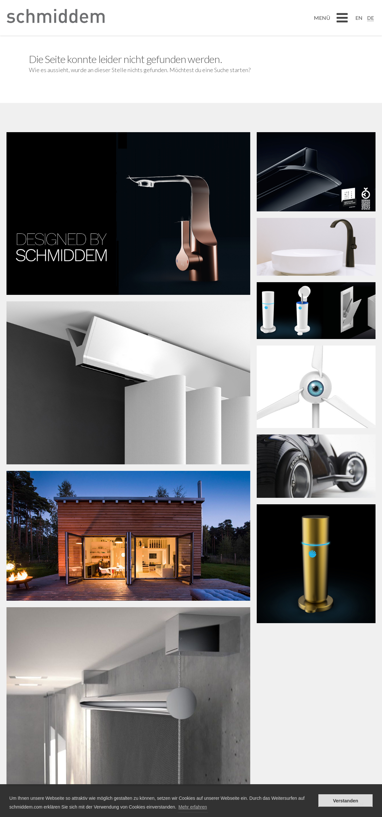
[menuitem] (359, 17)
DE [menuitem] (370, 18)
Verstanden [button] (345, 800)
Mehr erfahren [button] (193, 807)
